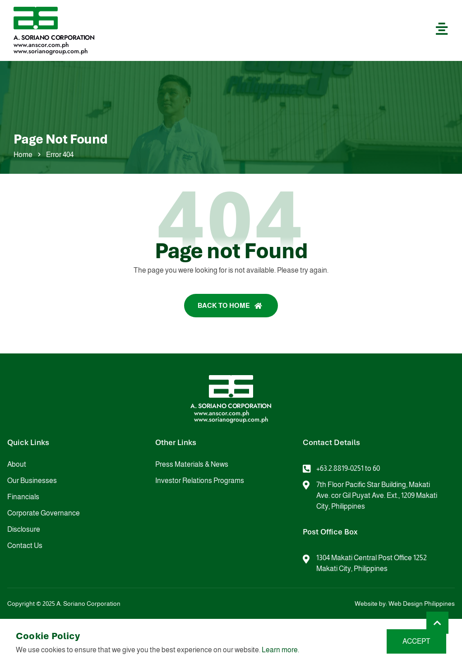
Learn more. (280, 650)
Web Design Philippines (421, 603)
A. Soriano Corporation (54, 37)
